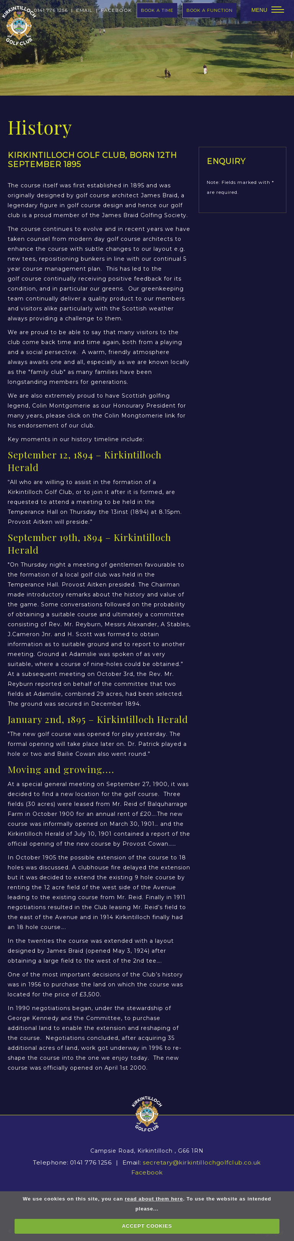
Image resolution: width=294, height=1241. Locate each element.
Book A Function (209, 10)
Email (84, 10)
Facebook (147, 1172)
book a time (157, 10)
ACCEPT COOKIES (147, 1226)
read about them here (154, 1199)
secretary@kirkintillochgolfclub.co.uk (202, 1162)
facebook (116, 10)
